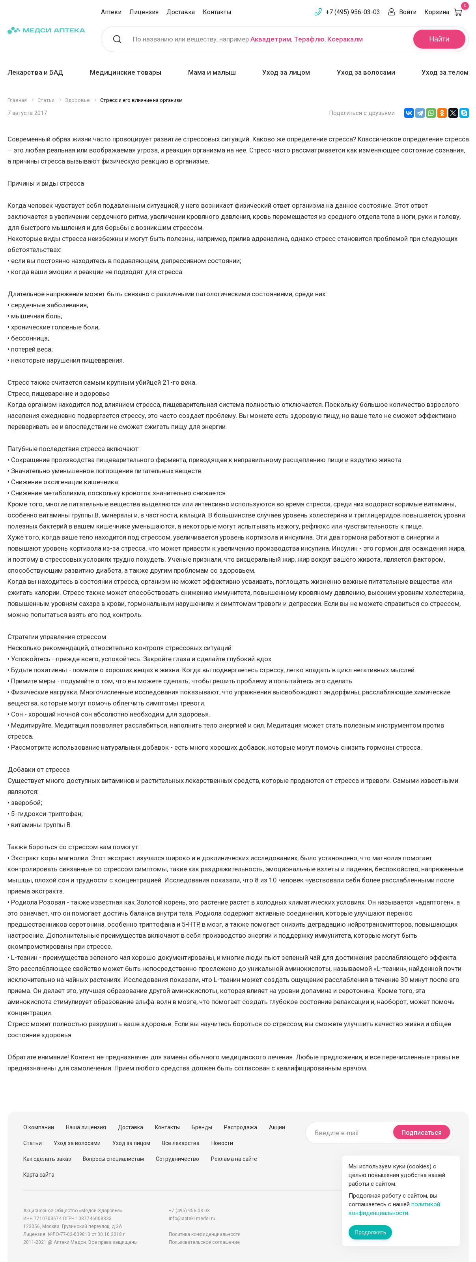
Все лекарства (181, 1143)
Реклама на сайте (234, 1159)
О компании (38, 1127)
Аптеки (111, 12)
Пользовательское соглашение (204, 1242)
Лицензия (144, 12)
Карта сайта (38, 1175)
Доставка (180, 12)
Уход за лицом (286, 72)
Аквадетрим (270, 39)
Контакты (217, 12)
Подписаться (421, 1132)
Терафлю (309, 39)
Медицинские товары (125, 72)
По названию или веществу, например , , (248, 39)
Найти (439, 39)
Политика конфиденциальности (205, 1234)
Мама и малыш (212, 72)
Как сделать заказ (47, 1159)
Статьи (32, 1143)
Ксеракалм (345, 39)
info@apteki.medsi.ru (192, 1218)
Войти (407, 12)
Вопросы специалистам (113, 1159)
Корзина (446, 12)
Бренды (202, 1127)
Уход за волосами (366, 72)
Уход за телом (445, 72)
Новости (222, 1143)
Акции (277, 1127)
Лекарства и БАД (35, 72)
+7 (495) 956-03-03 (353, 12)
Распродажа (240, 1127)
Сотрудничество (177, 1159)
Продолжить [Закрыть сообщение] (370, 1232)
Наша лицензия (86, 1127)
